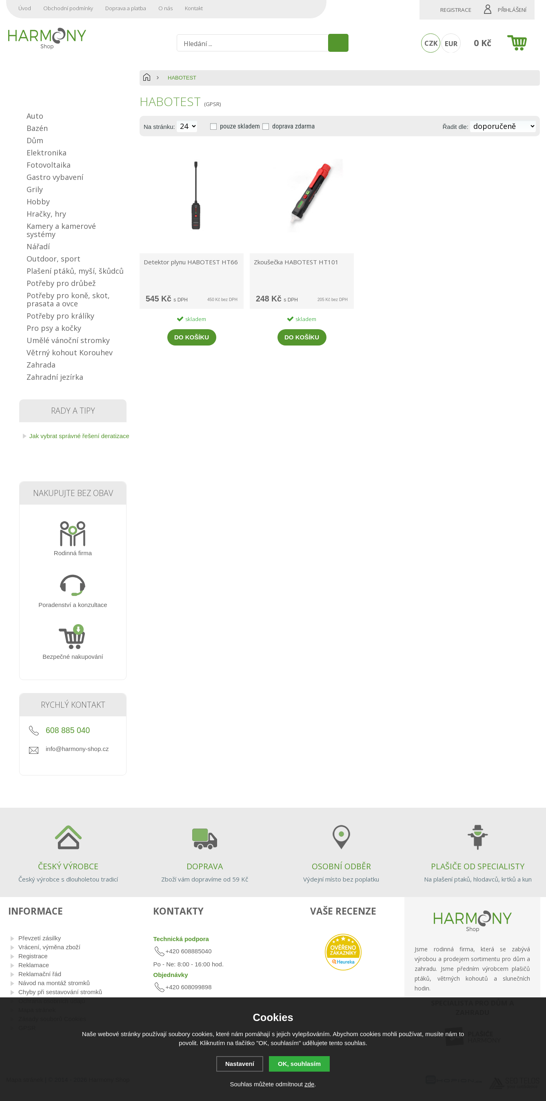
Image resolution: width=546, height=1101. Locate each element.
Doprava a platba (125, 8)
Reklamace (33, 964)
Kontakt (194, 8)
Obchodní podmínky (68, 8)
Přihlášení (512, 9)
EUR (451, 43)
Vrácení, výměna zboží (49, 947)
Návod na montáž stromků (54, 982)
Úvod (24, 8)
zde (309, 1084)
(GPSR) (212, 104)
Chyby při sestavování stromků (60, 991)
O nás (165, 8)
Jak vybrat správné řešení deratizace (79, 435)
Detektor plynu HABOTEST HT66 (191, 262)
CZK (430, 43)
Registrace (455, 9)
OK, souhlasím (299, 1063)
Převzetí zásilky (39, 938)
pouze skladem (240, 126)
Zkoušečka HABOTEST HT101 (296, 262)
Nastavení (239, 1063)
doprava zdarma (293, 126)
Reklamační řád (39, 973)
